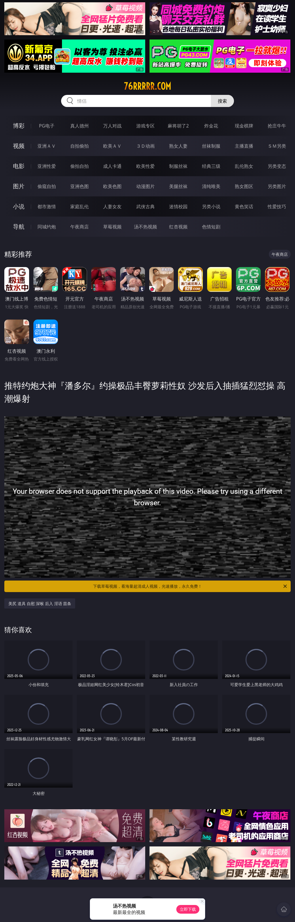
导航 (18, 226)
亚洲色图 (79, 186)
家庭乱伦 (79, 206)
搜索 (222, 101)
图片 (18, 186)
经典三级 (211, 166)
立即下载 (188, 909)
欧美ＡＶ (112, 146)
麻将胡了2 (178, 126)
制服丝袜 (178, 166)
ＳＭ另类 (277, 146)
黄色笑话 (244, 206)
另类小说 (211, 206)
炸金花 (211, 126)
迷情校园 (178, 206)
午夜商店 (79, 227)
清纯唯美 (211, 186)
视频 (18, 146)
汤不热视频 (145, 227)
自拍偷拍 (79, 146)
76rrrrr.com (147, 86)
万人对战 (112, 126)
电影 (18, 166)
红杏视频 (178, 227)
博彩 (18, 125)
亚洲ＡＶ (46, 146)
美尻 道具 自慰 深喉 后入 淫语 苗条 (39, 603)
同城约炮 (46, 227)
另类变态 (277, 166)
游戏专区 (145, 126)
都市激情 (46, 206)
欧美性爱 (145, 166)
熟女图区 (244, 186)
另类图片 (277, 186)
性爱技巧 (277, 206)
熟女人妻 (178, 146)
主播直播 (244, 146)
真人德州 (79, 126)
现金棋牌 (244, 126)
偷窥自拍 (46, 186)
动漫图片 (145, 186)
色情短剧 (211, 227)
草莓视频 (112, 227)
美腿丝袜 (178, 186)
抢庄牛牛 (277, 126)
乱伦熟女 (244, 166)
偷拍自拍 (79, 166)
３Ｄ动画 (145, 146)
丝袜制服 (211, 146)
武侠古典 (145, 206)
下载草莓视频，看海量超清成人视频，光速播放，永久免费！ (190, 586)
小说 (18, 206)
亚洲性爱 (46, 166)
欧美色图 (112, 186)
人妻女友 (112, 206)
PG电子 (46, 126)
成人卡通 (112, 166)
